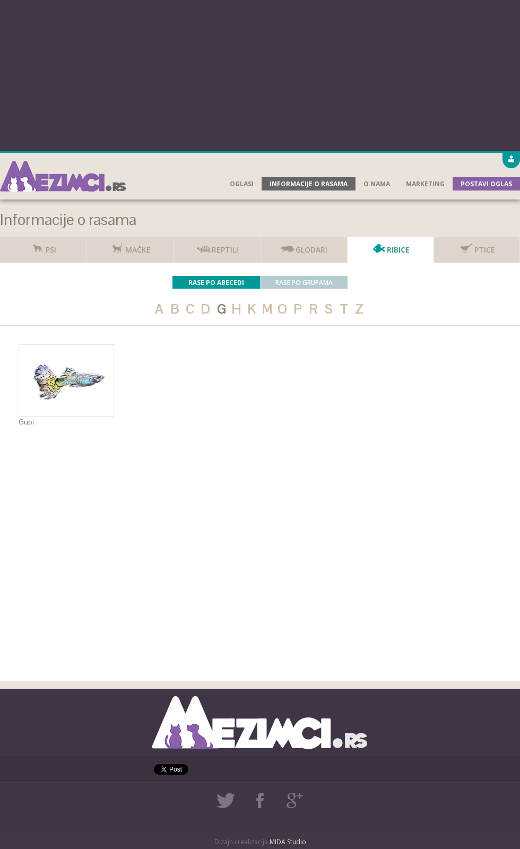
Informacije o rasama (309, 183)
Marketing (425, 183)
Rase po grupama (304, 282)
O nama (376, 183)
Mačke (130, 246)
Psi (43, 246)
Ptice (476, 246)
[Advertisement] (260, 74)
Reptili (217, 246)
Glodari (303, 246)
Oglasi (242, 183)
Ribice (390, 246)
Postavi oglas (486, 183)
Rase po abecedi (216, 282)
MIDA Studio (288, 841)
